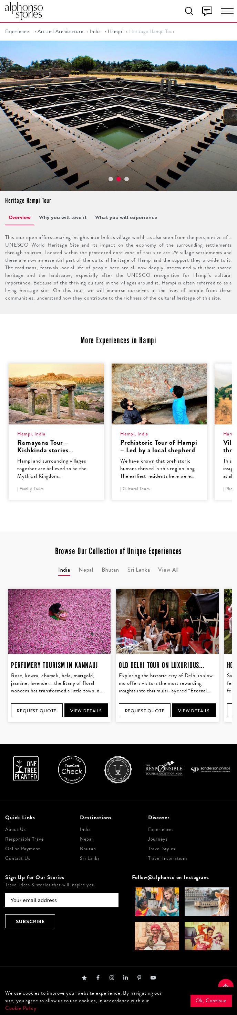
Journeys (158, 839)
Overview (20, 217)
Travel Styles (161, 848)
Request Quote (36, 711)
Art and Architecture (60, 31)
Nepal (86, 839)
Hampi (115, 31)
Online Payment (22, 848)
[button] (111, 179)
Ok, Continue (211, 1000)
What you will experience (126, 217)
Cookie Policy (21, 1008)
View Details (86, 711)
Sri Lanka (90, 858)
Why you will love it (63, 217)
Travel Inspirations (168, 858)
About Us (15, 829)
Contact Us (17, 858)
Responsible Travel (25, 839)
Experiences (18, 31)
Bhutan (88, 848)
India (95, 31)
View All (168, 570)
